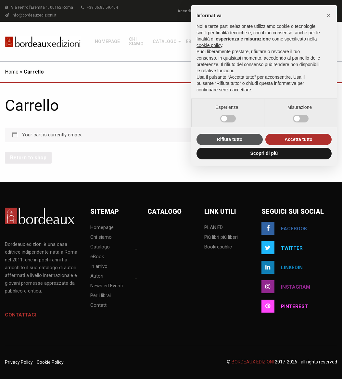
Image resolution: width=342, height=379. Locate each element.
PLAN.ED (213, 227)
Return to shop (28, 158)
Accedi (184, 11)
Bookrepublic (218, 247)
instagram (285, 286)
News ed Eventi (106, 286)
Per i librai (100, 295)
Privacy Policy (19, 362)
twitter (282, 247)
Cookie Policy (50, 362)
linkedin (282, 267)
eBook (97, 256)
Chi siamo (136, 41)
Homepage (107, 41)
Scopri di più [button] (264, 153)
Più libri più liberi (221, 237)
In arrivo (99, 266)
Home (12, 72)
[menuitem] (107, 41)
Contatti (99, 305)
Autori (96, 276)
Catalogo (165, 41)
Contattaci (20, 315)
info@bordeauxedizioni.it (31, 15)
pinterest (284, 306)
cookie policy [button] (209, 45)
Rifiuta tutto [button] (230, 139)
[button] (328, 15)
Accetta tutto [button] (298, 139)
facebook (284, 228)
